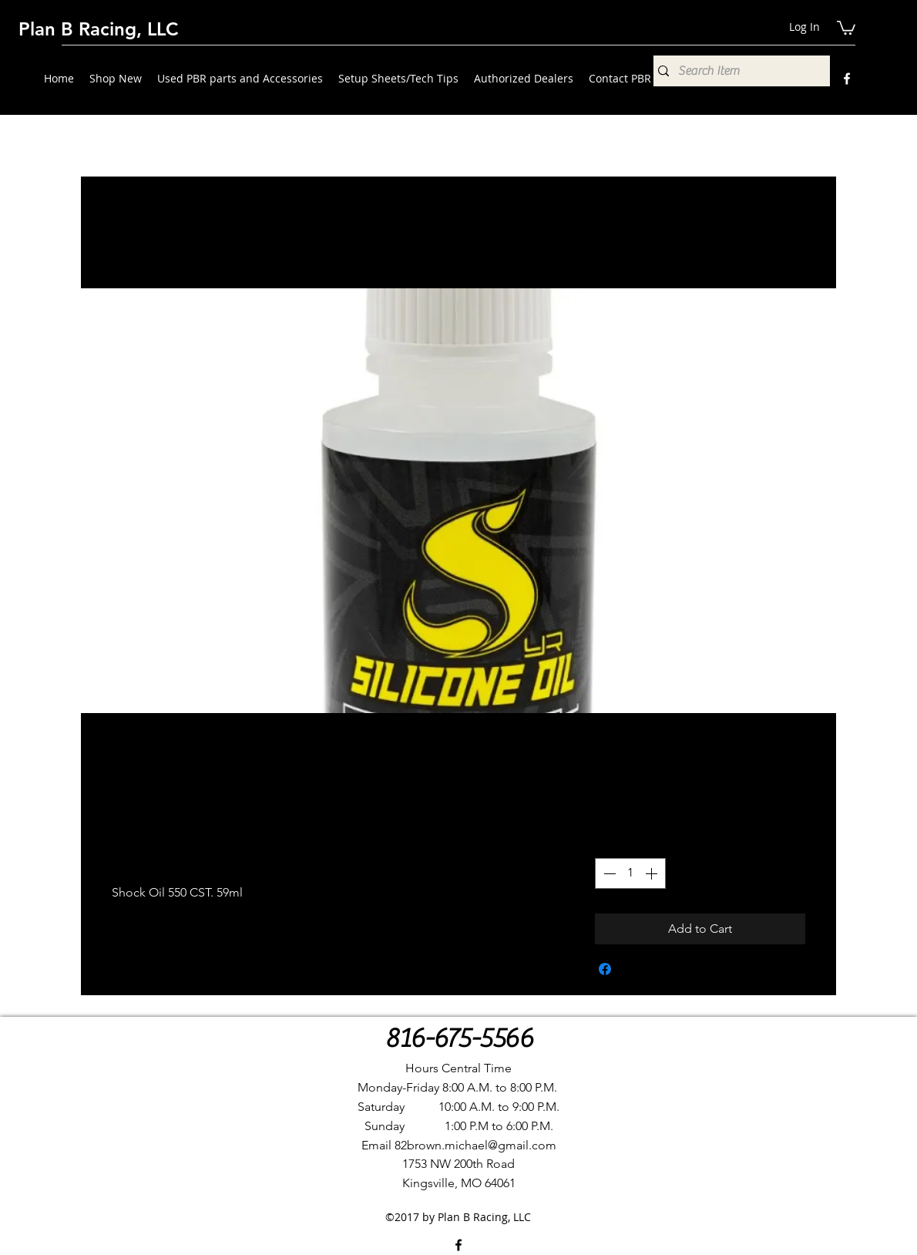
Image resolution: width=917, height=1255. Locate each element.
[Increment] (652, 873)
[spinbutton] (630, 873)
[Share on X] (634, 969)
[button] (846, 27)
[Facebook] (847, 78)
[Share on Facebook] (605, 969)
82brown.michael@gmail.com (475, 1145)
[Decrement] (608, 873)
